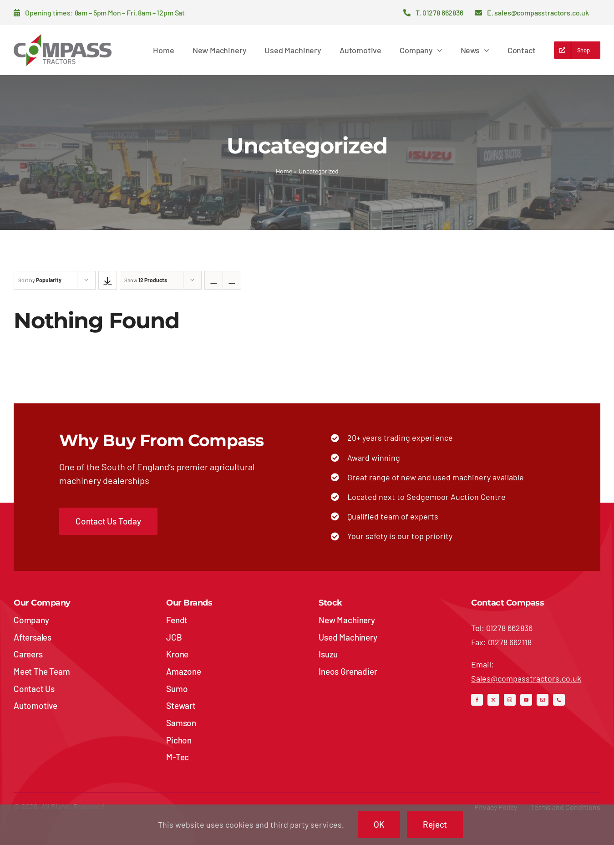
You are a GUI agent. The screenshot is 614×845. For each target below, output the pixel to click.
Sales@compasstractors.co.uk (526, 678)
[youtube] (526, 700)
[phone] (559, 700)
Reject (435, 824)
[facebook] (477, 700)
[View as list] (232, 280)
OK (379, 824)
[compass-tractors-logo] (63, 38)
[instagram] (510, 700)
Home (284, 171)
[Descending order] (108, 280)
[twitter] (493, 700)
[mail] (542, 700)
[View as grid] (214, 280)
